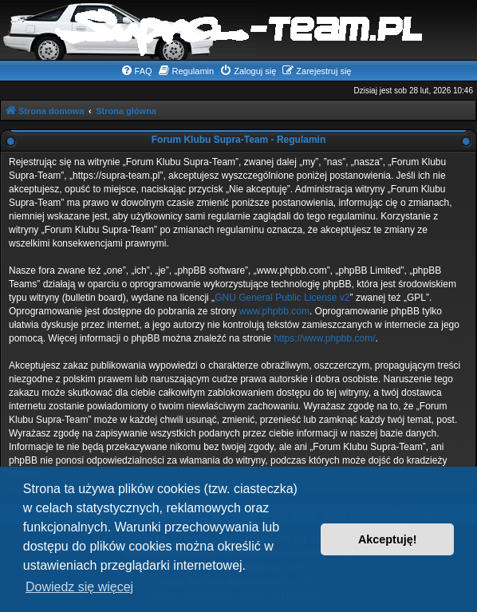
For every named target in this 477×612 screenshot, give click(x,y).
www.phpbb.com (274, 311)
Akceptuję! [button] (387, 539)
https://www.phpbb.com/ (324, 338)
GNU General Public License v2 (282, 297)
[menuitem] (136, 71)
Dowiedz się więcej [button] (79, 587)
